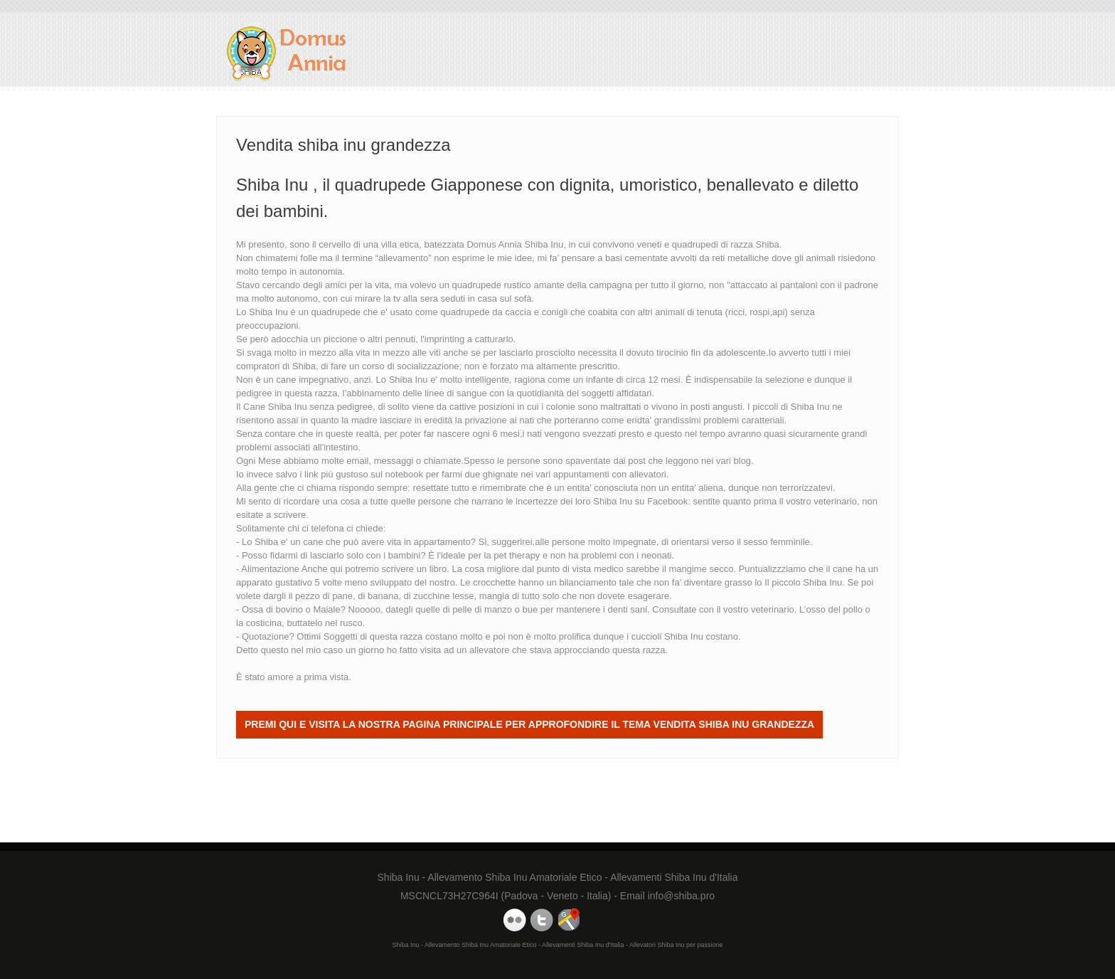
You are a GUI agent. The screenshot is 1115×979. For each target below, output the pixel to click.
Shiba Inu (612, 501)
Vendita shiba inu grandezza (287, 53)
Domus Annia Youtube (514, 920)
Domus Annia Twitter (541, 920)
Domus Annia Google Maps (569, 920)
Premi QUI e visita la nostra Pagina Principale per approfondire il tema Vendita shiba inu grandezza (529, 724)
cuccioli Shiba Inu (667, 636)
